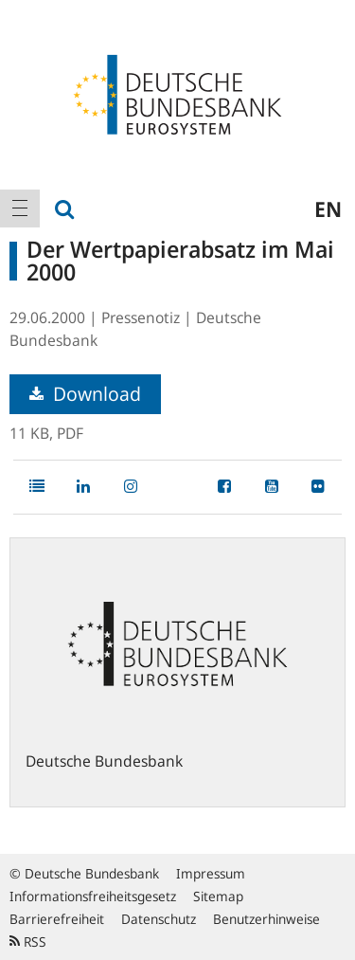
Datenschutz (158, 919)
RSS (27, 942)
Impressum (210, 873)
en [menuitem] (328, 208)
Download (85, 394)
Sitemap (218, 896)
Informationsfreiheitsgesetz (92, 896)
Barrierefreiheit (56, 919)
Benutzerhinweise (266, 919)
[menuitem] (20, 208)
